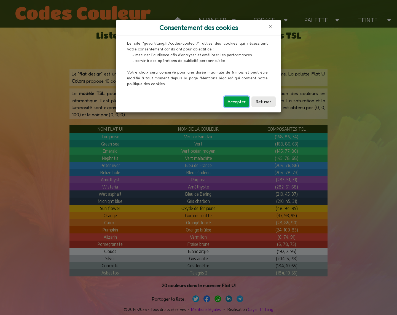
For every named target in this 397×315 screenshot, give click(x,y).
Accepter (236, 101)
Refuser (263, 101)
